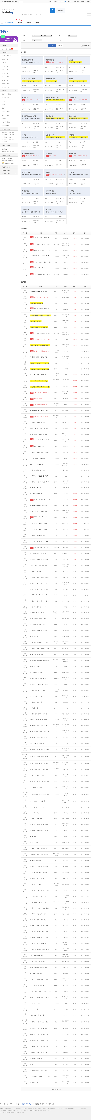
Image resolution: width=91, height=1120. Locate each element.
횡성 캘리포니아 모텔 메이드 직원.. (39, 794)
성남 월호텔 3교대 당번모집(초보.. (39, 932)
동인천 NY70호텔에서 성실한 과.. (39, 967)
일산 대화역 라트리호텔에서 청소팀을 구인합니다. (35, 81)
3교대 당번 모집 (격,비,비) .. (38, 743)
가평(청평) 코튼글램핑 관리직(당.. (39, 476)
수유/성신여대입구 (6, 55)
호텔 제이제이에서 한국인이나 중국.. (40, 648)
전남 (9, 139)
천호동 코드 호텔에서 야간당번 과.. (39, 541)
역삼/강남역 (5, 73)
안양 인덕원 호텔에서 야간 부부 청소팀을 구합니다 (35, 62)
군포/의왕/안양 (5, 115)
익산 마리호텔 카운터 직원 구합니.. (39, 577)
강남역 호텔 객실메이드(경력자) (38, 630)
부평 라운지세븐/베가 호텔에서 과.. (39, 943)
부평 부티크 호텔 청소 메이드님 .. (39, 914)
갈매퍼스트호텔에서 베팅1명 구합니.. (40, 763)
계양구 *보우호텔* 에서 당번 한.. (39, 589)
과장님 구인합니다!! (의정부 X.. (38, 583)
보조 (9, 149)
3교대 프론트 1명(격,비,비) (37, 801)
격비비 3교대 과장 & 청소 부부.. (39, 381)
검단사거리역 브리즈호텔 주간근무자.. (40, 991)
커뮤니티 (70, 1)
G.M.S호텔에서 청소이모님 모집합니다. (79, 118)
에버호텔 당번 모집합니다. (37, 878)
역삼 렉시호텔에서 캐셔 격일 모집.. (39, 926)
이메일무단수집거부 (38, 1104)
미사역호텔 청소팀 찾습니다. (38, 654)
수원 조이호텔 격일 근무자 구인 (38, 896)
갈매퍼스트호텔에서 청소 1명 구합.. (40, 902)
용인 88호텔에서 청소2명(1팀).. (38, 458)
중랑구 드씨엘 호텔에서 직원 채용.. (39, 937)
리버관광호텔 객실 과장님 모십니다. (31, 174)
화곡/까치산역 (5, 87)
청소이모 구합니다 (35, 1009)
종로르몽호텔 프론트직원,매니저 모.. (40, 807)
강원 (3, 135)
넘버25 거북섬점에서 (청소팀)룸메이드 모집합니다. (39, 156)
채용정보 (10, 23)
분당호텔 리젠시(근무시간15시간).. (39, 1046)
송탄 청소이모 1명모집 (36, 819)
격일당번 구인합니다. (36, 571)
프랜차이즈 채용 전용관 (7, 161)
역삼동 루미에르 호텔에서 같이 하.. (39, 601)
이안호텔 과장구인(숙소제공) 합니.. (40, 387)
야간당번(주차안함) (35, 860)
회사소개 (2, 1104)
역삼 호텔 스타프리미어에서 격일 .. (40, 345)
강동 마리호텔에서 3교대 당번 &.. (39, 920)
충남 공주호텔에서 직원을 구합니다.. (40, 559)
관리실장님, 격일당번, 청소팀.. (42, 351)
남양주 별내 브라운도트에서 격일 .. (39, 726)
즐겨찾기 (89, 1)
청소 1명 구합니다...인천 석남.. (38, 553)
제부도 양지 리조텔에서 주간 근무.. (39, 866)
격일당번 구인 (34, 1082)
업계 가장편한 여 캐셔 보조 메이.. (39, 607)
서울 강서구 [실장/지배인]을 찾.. (39, 684)
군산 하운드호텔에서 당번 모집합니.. (40, 1022)
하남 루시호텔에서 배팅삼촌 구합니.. (40, 848)
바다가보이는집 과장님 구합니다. (39, 434)
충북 (13, 135)
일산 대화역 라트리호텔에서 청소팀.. (40, 315)
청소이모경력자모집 (51, 81)
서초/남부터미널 (6, 83)
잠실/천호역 (5, 69)
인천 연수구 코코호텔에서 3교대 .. (39, 737)
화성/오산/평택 (5, 125)
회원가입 (57, 1)
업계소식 (19, 23)
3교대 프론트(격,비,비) (36, 955)
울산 (6, 137)
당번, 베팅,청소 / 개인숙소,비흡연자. (59, 174)
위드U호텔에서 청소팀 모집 (37, 625)
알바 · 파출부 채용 (6, 49)
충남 (9, 135)
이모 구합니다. (34, 636)
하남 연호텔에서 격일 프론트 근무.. (39, 1040)
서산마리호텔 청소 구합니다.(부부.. (39, 769)
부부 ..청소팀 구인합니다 (37, 985)
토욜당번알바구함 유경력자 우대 (39, 523)
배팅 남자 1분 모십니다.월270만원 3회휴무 (60, 62)
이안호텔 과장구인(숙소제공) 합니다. (79, 137)
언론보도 (9, 1104)
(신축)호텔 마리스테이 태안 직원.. (39, 678)
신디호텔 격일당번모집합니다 (38, 535)
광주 (6, 139)
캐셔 (41, 15)
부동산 (37, 23)
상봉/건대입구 (5, 59)
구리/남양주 (5, 101)
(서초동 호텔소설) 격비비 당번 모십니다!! (36, 99)
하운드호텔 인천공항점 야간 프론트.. (40, 787)
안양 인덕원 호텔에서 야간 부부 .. (39, 291)
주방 (13, 151)
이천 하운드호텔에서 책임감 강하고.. (40, 482)
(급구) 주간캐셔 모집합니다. (37, 1015)
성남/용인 (4, 104)
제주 (6, 141)
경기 (9, 132)
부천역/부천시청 (6, 111)
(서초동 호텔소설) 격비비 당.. (42, 339)
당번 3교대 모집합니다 (75, 62)
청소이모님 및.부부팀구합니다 (30, 137)
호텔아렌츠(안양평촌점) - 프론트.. (39, 642)
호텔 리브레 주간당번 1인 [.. (41, 404)
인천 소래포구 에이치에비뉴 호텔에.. (40, 749)
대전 (6, 135)
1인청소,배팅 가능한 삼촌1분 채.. (39, 565)
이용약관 (16, 1104)
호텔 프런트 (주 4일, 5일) (37, 884)
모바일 (63, 1)
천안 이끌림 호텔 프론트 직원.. (42, 244)
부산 (3, 137)
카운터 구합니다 (34, 842)
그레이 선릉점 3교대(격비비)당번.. (39, 997)
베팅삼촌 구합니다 (35, 708)
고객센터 (83, 1)
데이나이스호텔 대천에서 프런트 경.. (40, 732)
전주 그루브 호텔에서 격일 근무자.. (39, 756)
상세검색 (60, 10)
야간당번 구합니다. (35, 666)
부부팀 (25, 15)
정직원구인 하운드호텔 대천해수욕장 (40, 660)
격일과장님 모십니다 (51, 193)
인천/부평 (4, 108)
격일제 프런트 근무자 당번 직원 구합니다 (33, 118)
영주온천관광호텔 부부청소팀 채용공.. (40, 1076)
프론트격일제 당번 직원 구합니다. (55, 118)
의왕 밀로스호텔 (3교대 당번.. (42, 274)
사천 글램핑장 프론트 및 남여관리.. (39, 854)
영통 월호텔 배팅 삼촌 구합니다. (78, 81)
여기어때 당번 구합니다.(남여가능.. (39, 825)
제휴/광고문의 (50, 1104)
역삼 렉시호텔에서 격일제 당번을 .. (39, 452)
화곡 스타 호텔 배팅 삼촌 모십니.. (39, 872)
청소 (46, 15)
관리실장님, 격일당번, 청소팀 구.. (39, 690)
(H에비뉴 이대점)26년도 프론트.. (39, 720)
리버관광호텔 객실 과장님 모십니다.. (40, 410)
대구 (3, 139)
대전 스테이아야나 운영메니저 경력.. (40, 781)
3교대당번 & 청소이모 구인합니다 (39, 428)
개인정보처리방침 (26, 1104)
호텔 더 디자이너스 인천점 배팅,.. (39, 511)
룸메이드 (4, 151)
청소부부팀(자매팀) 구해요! (37, 973)
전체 (3, 132)
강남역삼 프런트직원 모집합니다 (39, 470)
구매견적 (28, 23)
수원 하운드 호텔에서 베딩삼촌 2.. (39, 979)
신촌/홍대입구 (5, 66)
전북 (13, 139)
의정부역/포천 (5, 97)
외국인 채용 (10, 158)
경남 (9, 137)
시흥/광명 (4, 118)
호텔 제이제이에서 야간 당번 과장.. (39, 422)
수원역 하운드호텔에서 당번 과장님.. (40, 908)
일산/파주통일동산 (6, 94)
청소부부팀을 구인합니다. (37, 672)
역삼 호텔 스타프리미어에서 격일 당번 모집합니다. (59, 100)
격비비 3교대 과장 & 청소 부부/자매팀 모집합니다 (59, 137)
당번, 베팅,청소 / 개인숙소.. (41, 416)
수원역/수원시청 (6, 122)
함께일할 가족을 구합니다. (37, 702)
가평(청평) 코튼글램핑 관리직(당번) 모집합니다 (34, 193)
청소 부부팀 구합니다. (75, 193)
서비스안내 (76, 1)
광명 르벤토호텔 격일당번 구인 (38, 1052)
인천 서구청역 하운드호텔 (37, 775)
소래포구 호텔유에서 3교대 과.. (42, 262)
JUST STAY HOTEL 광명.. (37, 464)
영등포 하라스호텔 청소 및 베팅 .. (39, 1029)
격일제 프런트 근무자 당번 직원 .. (39, 357)
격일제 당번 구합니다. (36, 1058)
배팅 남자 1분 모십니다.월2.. (41, 297)
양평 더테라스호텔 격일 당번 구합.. (39, 1035)
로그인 (51, 1)
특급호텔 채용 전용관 (9, 163)
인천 (13, 132)
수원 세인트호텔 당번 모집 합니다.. (39, 830)
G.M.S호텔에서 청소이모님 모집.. (40, 369)
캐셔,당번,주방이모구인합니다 (38, 613)
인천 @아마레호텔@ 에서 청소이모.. (40, 505)
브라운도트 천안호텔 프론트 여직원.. (40, 949)
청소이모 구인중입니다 (36, 1003)
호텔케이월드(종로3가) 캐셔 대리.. (39, 714)
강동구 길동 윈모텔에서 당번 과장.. (39, 890)
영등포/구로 (5, 80)
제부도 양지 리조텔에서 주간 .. (42, 250)
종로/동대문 (5, 62)
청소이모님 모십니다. (36, 813)
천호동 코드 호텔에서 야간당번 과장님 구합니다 (58, 212)
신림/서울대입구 (6, 76)
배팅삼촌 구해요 (53, 156)
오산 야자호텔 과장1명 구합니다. (39, 696)
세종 (3, 141)
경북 (13, 137)
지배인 (9, 151)
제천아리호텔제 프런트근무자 (38, 619)
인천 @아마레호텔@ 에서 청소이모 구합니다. (34, 212)
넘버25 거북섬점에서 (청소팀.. (42, 392)
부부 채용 (4, 158)
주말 (31, 15)
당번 (36, 15)
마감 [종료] (33, 836)
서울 (6, 132)
